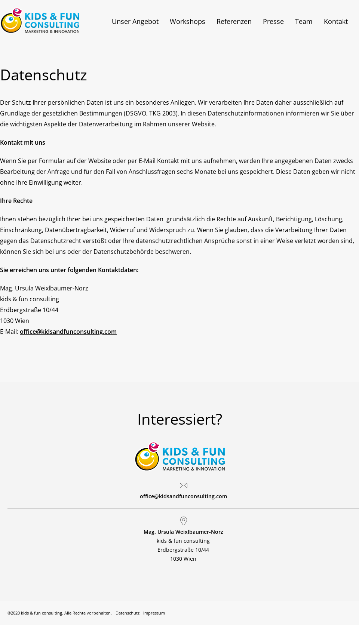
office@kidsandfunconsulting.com (68, 331)
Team (304, 21)
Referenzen (234, 21)
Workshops (187, 21)
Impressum (154, 613)
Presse (273, 21)
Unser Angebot (135, 21)
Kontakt (336, 21)
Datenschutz (127, 613)
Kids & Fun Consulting (50, 20)
